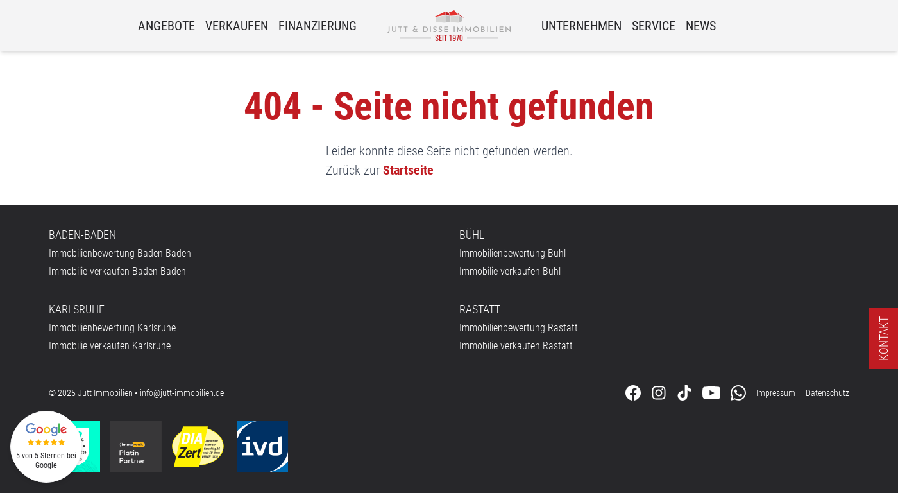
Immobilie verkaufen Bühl (510, 271)
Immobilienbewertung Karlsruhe (112, 328)
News (701, 25)
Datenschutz (827, 393)
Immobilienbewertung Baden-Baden (120, 253)
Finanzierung (317, 25)
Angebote (166, 25)
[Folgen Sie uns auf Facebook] (633, 393)
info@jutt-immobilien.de (182, 393)
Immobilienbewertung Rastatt (518, 328)
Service (653, 25)
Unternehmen (581, 25)
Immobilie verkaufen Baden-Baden (117, 271)
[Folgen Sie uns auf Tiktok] (684, 393)
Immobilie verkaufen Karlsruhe (110, 346)
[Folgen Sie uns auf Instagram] (658, 393)
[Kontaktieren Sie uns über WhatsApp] (738, 393)
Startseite (408, 170)
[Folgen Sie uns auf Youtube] (711, 392)
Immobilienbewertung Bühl (512, 253)
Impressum (775, 393)
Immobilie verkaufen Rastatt (516, 346)
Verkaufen (236, 25)
